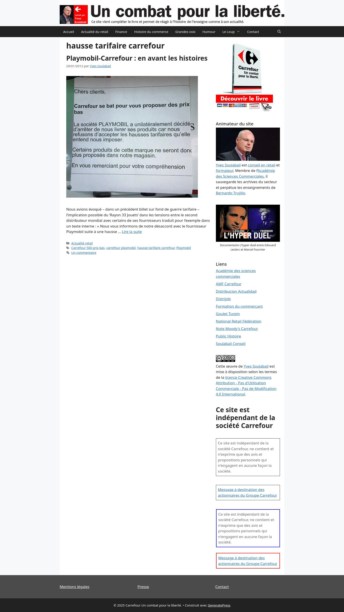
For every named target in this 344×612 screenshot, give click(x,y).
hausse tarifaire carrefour (156, 248)
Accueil (68, 31)
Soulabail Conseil (230, 343)
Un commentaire (83, 253)
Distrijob (223, 298)
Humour (208, 31)
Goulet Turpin (228, 313)
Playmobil (183, 248)
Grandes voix (185, 31)
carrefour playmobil (121, 248)
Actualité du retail (94, 31)
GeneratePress (219, 605)
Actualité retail (82, 243)
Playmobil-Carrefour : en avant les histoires (137, 58)
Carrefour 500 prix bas (88, 248)
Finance (121, 31)
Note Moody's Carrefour (237, 328)
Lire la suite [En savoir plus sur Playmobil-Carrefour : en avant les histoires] (132, 231)
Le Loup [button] (233, 31)
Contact (253, 31)
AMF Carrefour (229, 283)
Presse (143, 586)
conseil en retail (261, 165)
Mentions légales (74, 586)
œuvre (231, 366)
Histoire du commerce (151, 31)
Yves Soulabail (256, 366)
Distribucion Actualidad (236, 291)
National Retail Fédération (238, 321)
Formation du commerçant (239, 306)
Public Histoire (228, 336)
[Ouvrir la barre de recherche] (279, 31)
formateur (224, 170)
